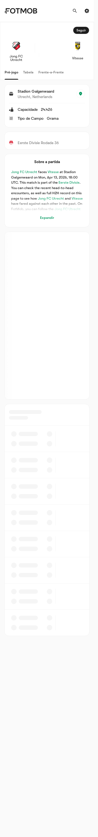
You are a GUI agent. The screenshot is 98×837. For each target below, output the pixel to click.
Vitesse (53, 172)
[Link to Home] (20, 11)
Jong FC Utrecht (24, 172)
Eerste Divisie (69, 182)
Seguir (81, 30)
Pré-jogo (11, 72)
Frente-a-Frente (51, 72)
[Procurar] (75, 11)
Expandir (47, 218)
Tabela (28, 72)
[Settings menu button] (87, 11)
